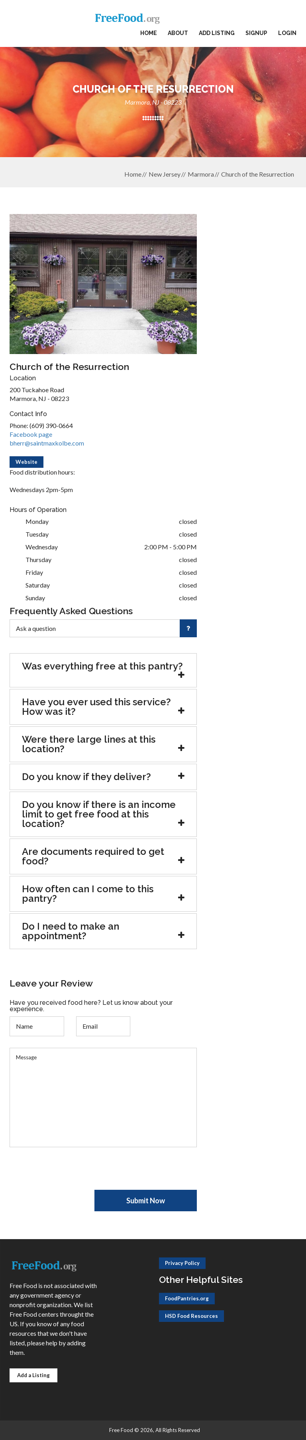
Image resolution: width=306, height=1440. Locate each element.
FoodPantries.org (187, 1298)
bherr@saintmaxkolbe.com (47, 443)
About (178, 33)
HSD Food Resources (191, 1316)
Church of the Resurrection (257, 174)
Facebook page (31, 434)
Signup (256, 33)
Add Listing (217, 33)
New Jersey (164, 174)
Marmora (201, 174)
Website (26, 462)
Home (148, 33)
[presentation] (70, 1174)
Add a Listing (33, 1375)
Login (287, 33)
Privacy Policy (182, 1263)
